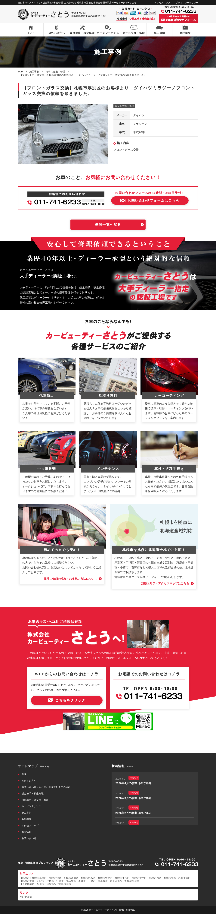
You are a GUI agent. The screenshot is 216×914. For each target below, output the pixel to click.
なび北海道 (26, 897)
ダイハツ (138, 115)
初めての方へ (56, 32)
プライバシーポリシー (187, 2)
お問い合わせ (29, 838)
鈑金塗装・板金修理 (82, 32)
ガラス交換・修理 (134, 32)
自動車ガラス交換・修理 (35, 800)
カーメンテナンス (108, 32)
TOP (31, 32)
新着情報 (26, 832)
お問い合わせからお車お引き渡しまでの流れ (46, 787)
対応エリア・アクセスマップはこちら (165, 583)
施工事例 (159, 32)
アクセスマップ (162, 2)
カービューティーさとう (101, 910)
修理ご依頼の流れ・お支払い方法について (70, 578)
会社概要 (185, 32)
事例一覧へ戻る (108, 225)
